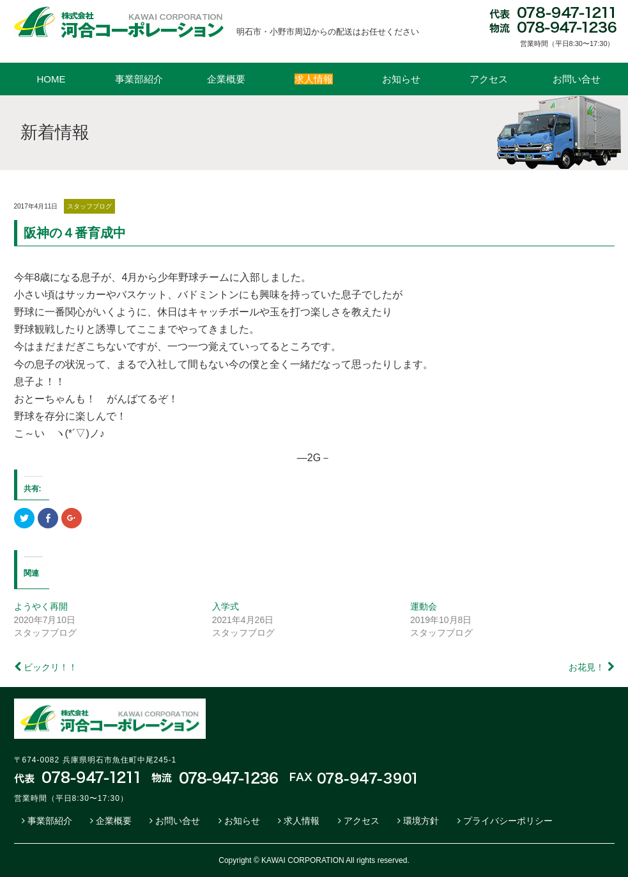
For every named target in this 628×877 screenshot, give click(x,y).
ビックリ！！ (50, 667)
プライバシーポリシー (508, 821)
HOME (51, 79)
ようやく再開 (41, 606)
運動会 (423, 606)
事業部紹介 (139, 79)
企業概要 (226, 79)
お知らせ (401, 79)
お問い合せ (577, 79)
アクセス (489, 79)
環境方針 (421, 821)
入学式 (225, 606)
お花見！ (586, 667)
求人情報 (301, 821)
